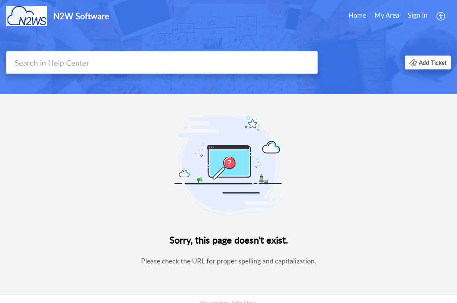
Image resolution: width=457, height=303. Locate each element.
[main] (228, 195)
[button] (441, 16)
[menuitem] (357, 16)
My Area (386, 15)
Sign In (418, 15)
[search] (162, 62)
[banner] (228, 47)
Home (357, 15)
